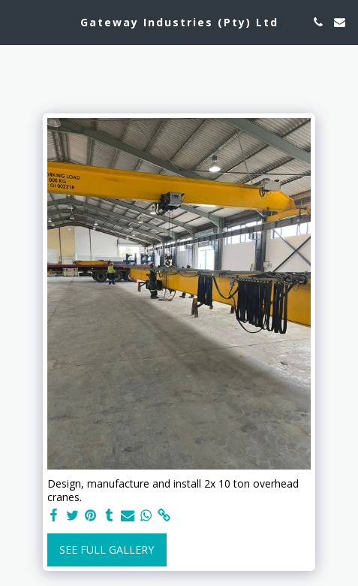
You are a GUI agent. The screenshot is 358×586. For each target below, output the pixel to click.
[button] (16, 21)
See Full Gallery (106, 549)
